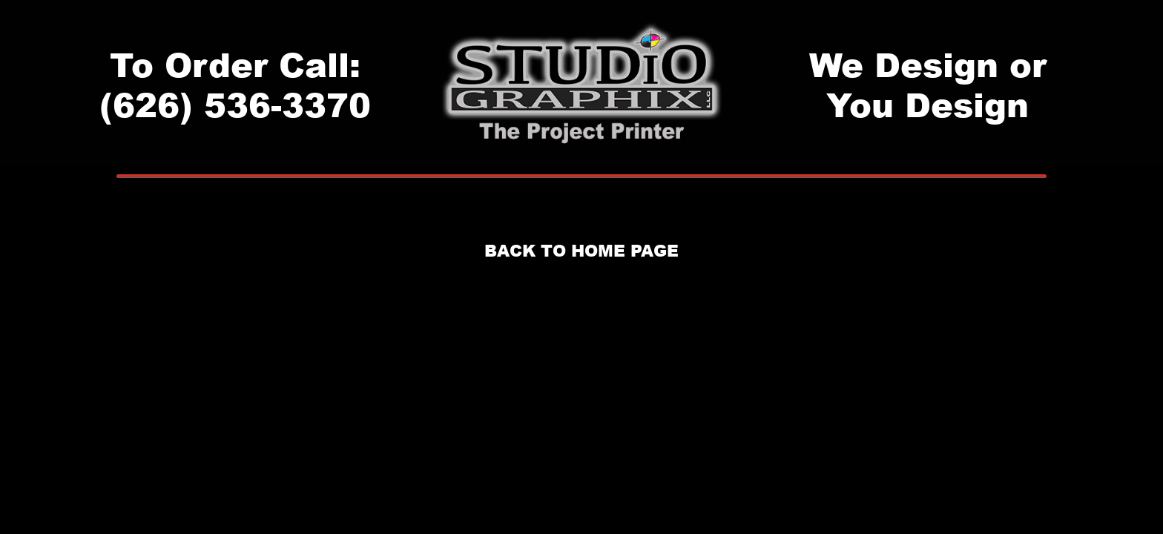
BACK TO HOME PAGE (581, 250)
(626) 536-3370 (235, 104)
